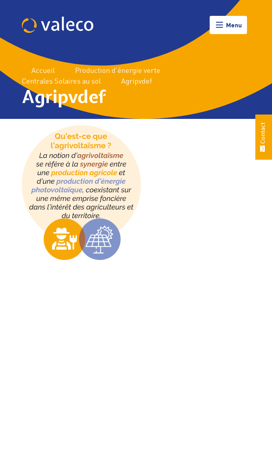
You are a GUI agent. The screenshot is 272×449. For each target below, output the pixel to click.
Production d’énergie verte (117, 71)
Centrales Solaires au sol (61, 81)
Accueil (38, 71)
